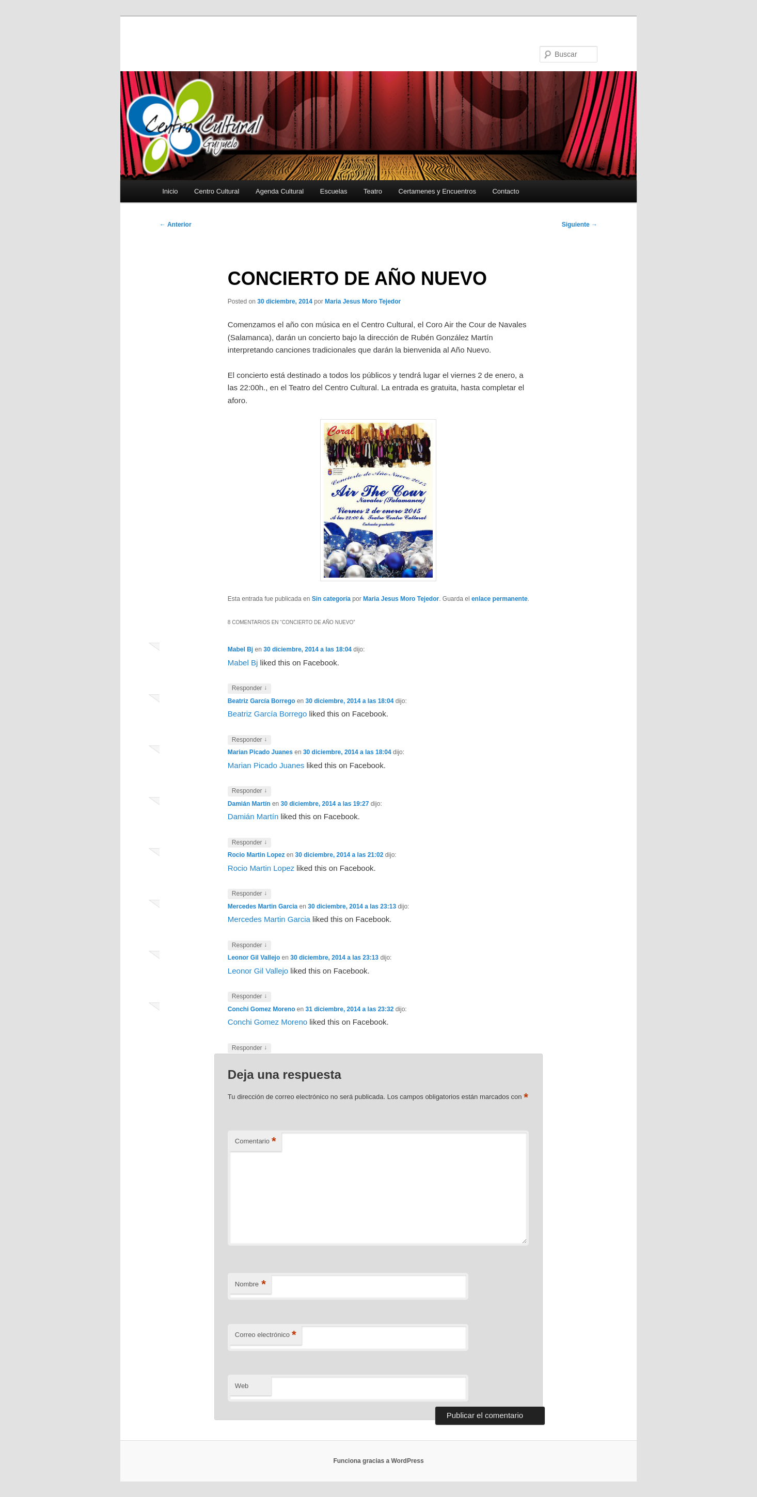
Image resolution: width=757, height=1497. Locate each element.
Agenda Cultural (280, 191)
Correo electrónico (265, 1335)
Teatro (373, 191)
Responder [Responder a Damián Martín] (249, 843)
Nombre (250, 1284)
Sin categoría (331, 598)
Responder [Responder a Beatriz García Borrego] (249, 740)
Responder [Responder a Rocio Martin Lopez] (249, 894)
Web (242, 1386)
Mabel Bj (240, 649)
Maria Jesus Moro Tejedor (363, 301)
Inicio (170, 191)
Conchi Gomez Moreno (261, 1009)
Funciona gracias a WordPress (378, 1460)
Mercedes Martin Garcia (262, 906)
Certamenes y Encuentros (437, 191)
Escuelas (334, 191)
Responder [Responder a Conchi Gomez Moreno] (249, 1048)
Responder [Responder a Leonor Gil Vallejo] (249, 996)
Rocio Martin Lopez (256, 854)
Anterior (176, 224)
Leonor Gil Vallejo (254, 957)
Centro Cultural (216, 191)
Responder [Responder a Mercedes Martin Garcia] (249, 945)
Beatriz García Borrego (261, 701)
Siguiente (579, 224)
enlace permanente (499, 598)
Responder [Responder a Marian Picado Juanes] (249, 791)
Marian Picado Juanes (260, 752)
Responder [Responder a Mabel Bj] (249, 688)
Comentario (255, 1141)
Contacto (505, 191)
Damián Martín (249, 803)
